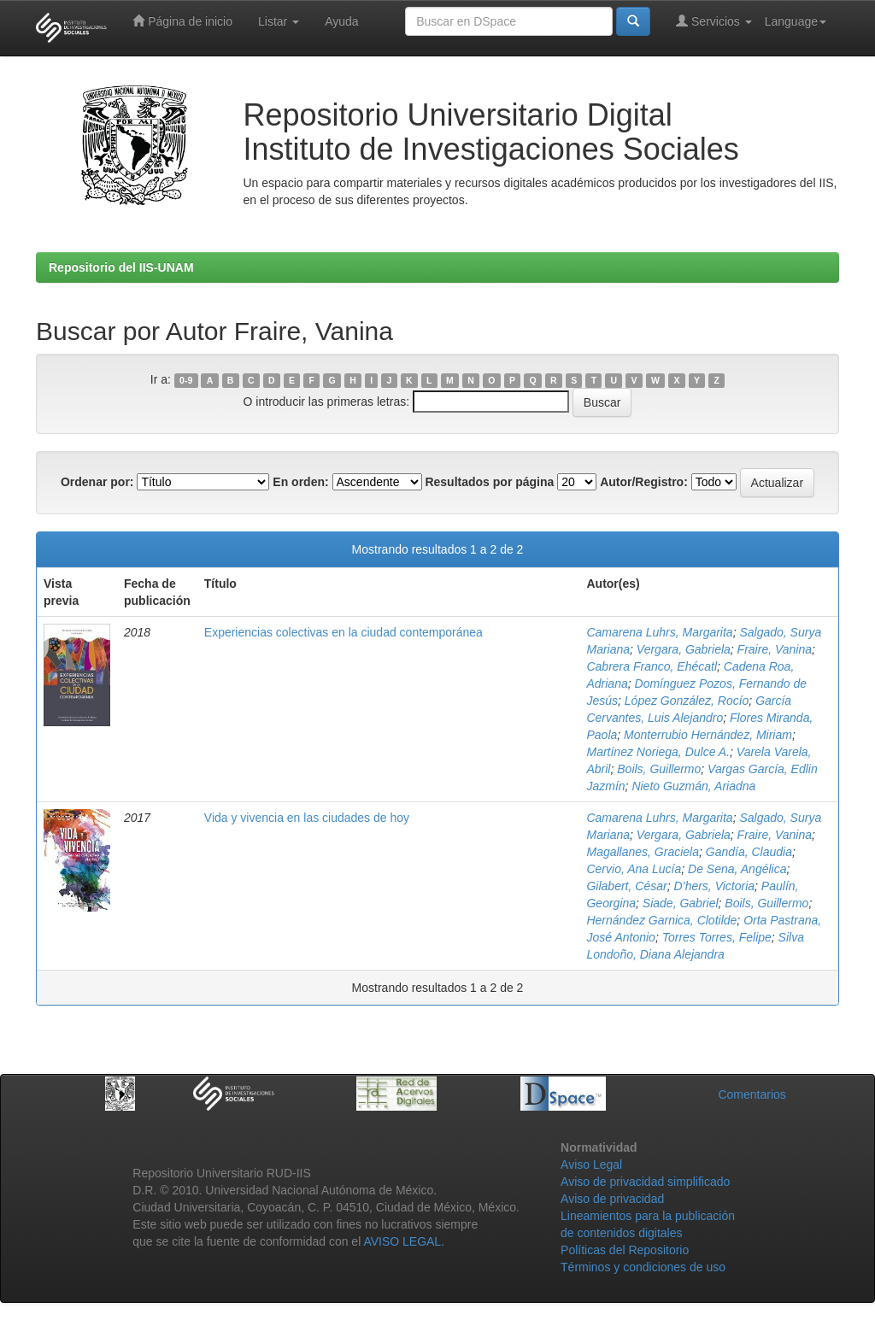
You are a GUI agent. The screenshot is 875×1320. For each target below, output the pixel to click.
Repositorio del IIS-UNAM (121, 267)
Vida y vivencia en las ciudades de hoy (306, 817)
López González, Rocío (687, 700)
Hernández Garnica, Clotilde (661, 920)
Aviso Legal (591, 1164)
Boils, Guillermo (659, 769)
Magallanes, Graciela (642, 852)
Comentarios (751, 1094)
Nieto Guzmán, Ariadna (693, 786)
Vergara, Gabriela (684, 649)
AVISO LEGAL (402, 1241)
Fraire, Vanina (774, 649)
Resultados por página (489, 482)
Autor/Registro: (644, 482)
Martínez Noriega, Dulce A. (658, 752)
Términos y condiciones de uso (643, 1267)
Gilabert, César (626, 886)
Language (795, 21)
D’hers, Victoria (714, 886)
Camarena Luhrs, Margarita (659, 632)
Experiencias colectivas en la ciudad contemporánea (343, 632)
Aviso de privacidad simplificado (645, 1181)
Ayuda (341, 21)
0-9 (185, 380)
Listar (278, 21)
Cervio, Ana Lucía (633, 869)
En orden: (300, 482)
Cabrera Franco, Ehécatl (651, 666)
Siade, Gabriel (681, 903)
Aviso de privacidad (612, 1199)
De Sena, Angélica (737, 869)
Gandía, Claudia (749, 852)
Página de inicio (182, 21)
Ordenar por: (97, 482)
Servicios (714, 21)
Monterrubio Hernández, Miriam (708, 735)
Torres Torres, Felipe (717, 937)
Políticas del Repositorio (625, 1250)
